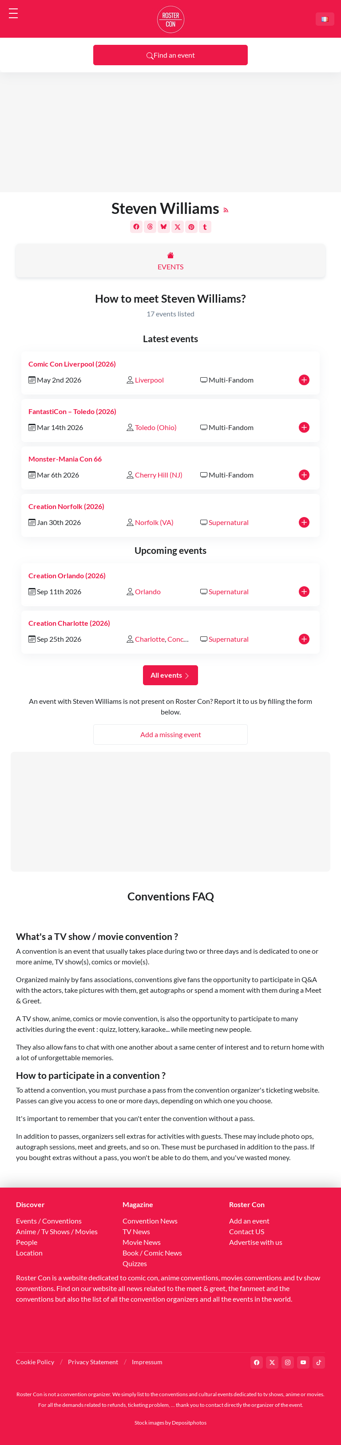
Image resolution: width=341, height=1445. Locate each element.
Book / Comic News (152, 1252)
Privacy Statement (93, 1362)
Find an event (171, 55)
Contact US (246, 1231)
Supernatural (229, 522)
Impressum (147, 1362)
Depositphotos (189, 1422)
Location (29, 1252)
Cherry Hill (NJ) (158, 474)
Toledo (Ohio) (156, 427)
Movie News (142, 1242)
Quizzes (135, 1263)
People (26, 1242)
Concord (180, 639)
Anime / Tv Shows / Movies (57, 1231)
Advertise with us (255, 1242)
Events (170, 266)
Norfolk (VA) (154, 522)
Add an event (249, 1220)
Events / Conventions (49, 1220)
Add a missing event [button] (170, 734)
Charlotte (150, 639)
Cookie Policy (35, 1362)
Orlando (148, 591)
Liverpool (149, 379)
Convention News (150, 1220)
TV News (136, 1231)
